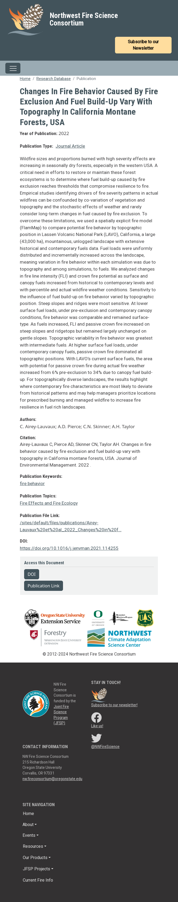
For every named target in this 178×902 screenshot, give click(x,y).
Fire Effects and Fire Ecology (49, 503)
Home (25, 78)
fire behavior (32, 483)
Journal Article (70, 146)
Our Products (35, 857)
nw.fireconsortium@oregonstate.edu (52, 779)
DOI (32, 574)
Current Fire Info (38, 880)
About (28, 824)
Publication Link (44, 586)
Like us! (97, 726)
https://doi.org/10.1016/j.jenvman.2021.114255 (69, 548)
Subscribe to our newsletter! (114, 705)
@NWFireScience (105, 746)
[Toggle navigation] (12, 68)
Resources (33, 846)
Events (29, 835)
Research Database (53, 78)
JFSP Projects (36, 868)
